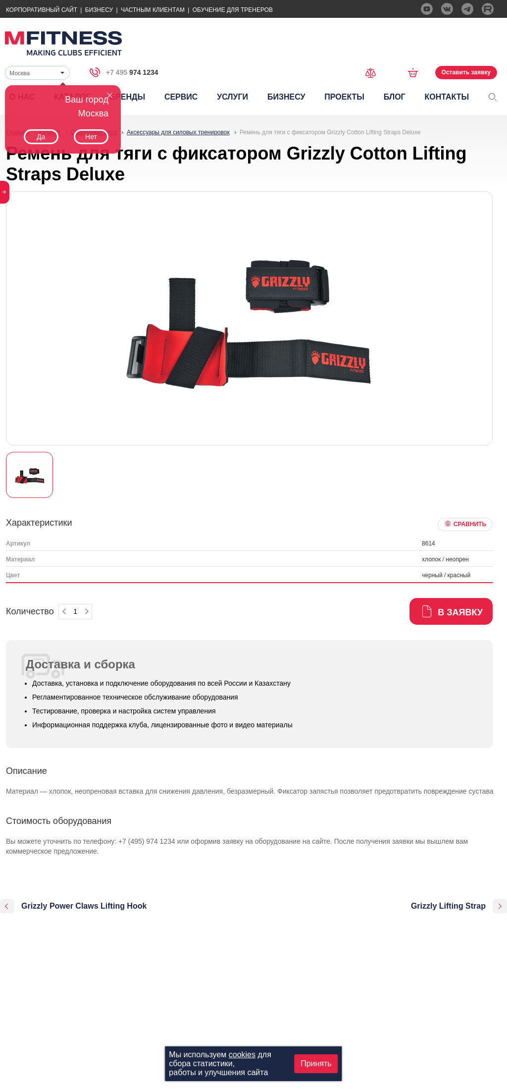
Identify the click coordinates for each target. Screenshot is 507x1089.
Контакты (446, 97)
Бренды (127, 97)
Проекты (344, 97)
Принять (316, 1063)
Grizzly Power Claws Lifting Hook (84, 906)
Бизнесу (99, 9)
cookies (242, 1054)
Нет (91, 137)
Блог (395, 97)
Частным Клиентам (153, 9)
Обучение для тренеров (233, 9)
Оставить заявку (466, 72)
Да (41, 137)
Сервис (181, 97)
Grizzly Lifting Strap (448, 906)
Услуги (232, 97)
